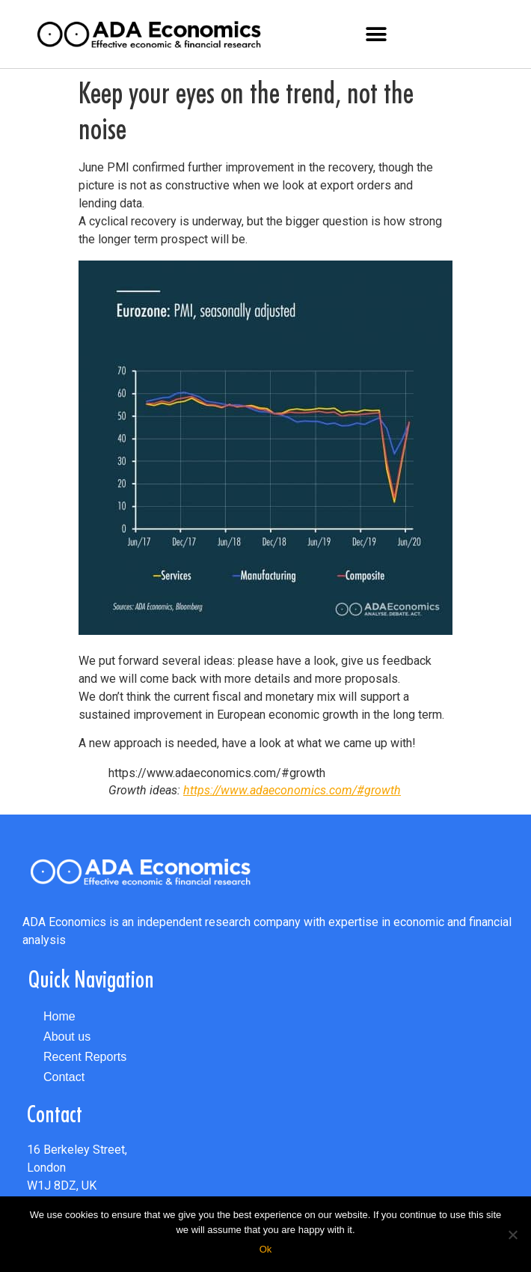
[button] (376, 34)
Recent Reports (84, 1056)
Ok (266, 1249)
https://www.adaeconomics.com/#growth (292, 790)
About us (66, 1036)
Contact (64, 1077)
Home (59, 1016)
